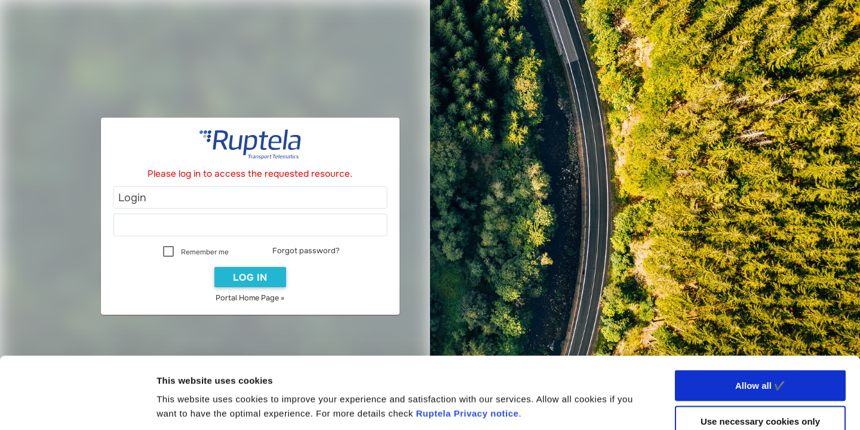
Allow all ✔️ (760, 318)
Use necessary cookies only (760, 354)
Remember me (205, 252)
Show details (627, 406)
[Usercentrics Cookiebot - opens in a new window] (77, 407)
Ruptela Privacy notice (467, 346)
